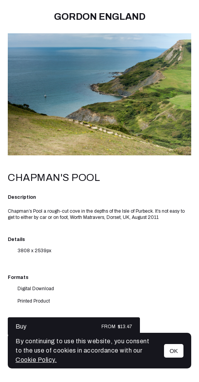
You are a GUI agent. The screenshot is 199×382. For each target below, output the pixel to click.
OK (173, 351)
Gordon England (99, 17)
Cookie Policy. (36, 359)
